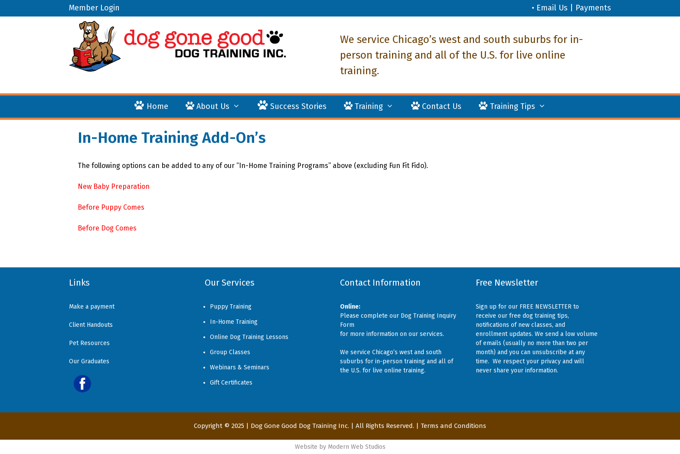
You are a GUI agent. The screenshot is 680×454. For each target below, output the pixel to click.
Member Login (94, 8)
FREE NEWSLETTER (546, 306)
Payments (593, 8)
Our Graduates (89, 361)
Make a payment (91, 306)
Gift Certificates (231, 382)
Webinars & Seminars (239, 367)
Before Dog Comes (107, 228)
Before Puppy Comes (111, 207)
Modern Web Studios (357, 447)
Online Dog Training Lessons (249, 337)
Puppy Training (231, 306)
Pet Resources (89, 343)
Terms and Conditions (453, 426)
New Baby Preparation (114, 186)
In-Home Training (234, 322)
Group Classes (230, 352)
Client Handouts (91, 325)
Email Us (552, 8)
